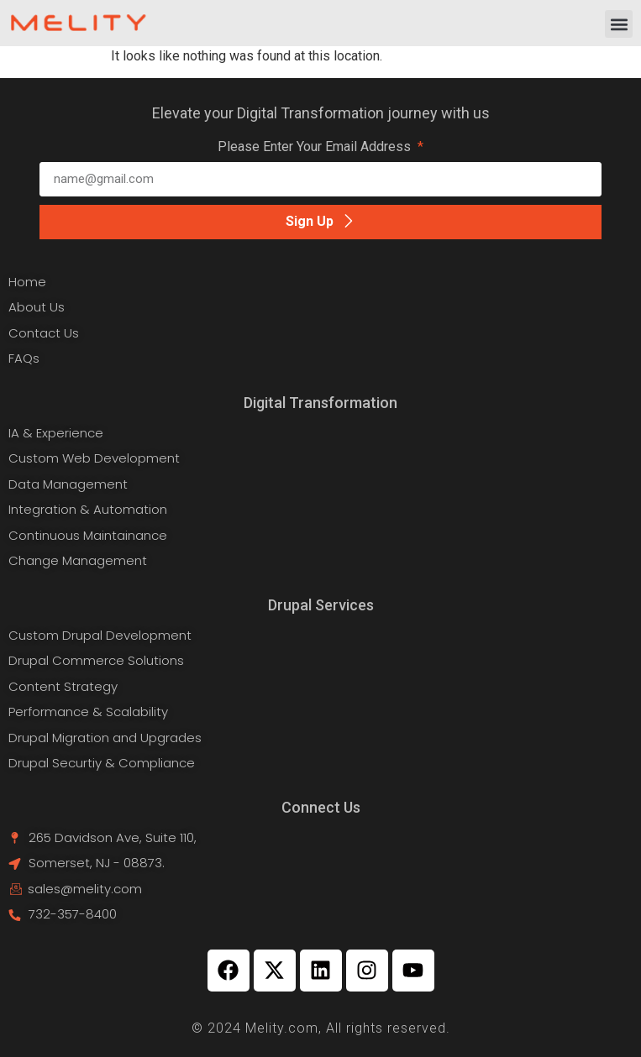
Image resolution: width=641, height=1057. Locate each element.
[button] (619, 24)
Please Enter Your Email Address (316, 147)
